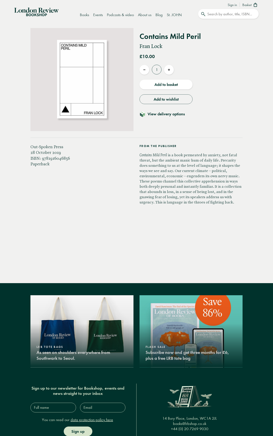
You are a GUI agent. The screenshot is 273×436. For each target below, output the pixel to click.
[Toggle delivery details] (165, 114)
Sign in (232, 5)
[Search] (228, 14)
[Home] (36, 11)
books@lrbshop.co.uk (189, 423)
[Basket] (250, 5)
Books (84, 15)
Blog (159, 15)
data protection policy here (92, 419)
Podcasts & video (120, 15)
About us (144, 15)
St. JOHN (174, 15)
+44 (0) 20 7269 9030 (189, 428)
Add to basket (166, 84)
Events (98, 15)
